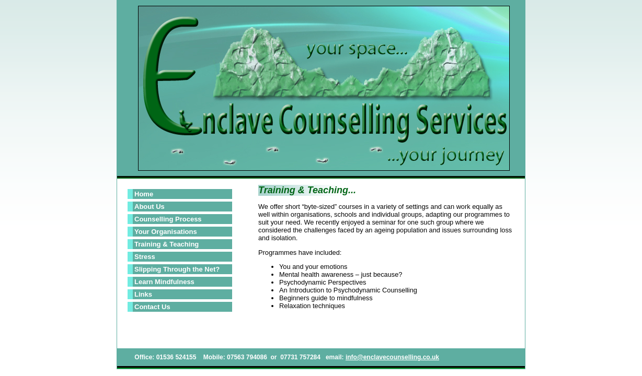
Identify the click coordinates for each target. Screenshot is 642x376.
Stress (144, 257)
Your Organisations (165, 232)
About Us (149, 206)
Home (143, 194)
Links (143, 294)
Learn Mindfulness (164, 282)
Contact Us (152, 307)
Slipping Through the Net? (177, 269)
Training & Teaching (166, 244)
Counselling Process (168, 219)
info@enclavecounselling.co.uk (392, 357)
